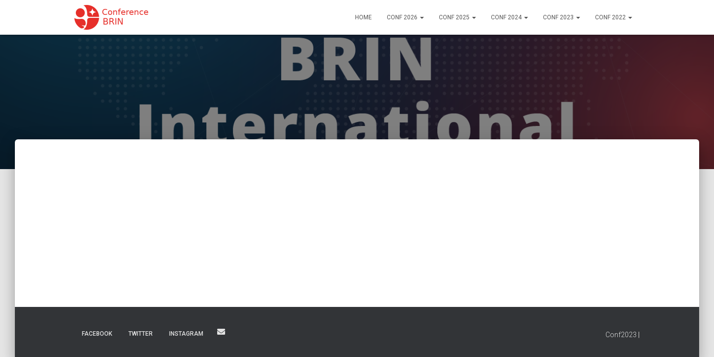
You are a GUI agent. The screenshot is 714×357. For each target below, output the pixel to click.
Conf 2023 (561, 17)
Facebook (97, 333)
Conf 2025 (457, 17)
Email (221, 332)
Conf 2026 (405, 17)
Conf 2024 (509, 17)
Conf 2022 (613, 17)
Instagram (186, 333)
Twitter (140, 333)
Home (363, 17)
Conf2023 (621, 335)
